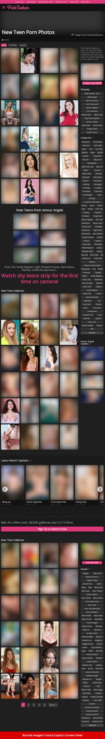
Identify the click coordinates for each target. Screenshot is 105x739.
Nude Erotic (98, 125)
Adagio (86, 573)
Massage (98, 244)
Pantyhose (85, 269)
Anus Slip (98, 145)
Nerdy (99, 251)
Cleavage (97, 184)
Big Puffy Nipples (92, 118)
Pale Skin (98, 258)
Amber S (99, 637)
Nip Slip (84, 255)
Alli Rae (99, 626)
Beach (85, 156)
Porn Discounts (92, 104)
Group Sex (86, 226)
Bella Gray (97, 682)
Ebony (84, 205)
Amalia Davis (92, 633)
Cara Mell (98, 700)
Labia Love (19, 2)
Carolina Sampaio (92, 707)
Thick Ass (97, 308)
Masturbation (87, 248)
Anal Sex (86, 145)
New (4, 45)
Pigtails (98, 272)
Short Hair (87, 286)
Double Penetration (92, 202)
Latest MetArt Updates (16, 460)
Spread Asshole (92, 297)
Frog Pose (97, 216)
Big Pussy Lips (88, 166)
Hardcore (86, 230)
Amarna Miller (87, 637)
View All (92, 333)
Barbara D (87, 679)
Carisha (92, 704)
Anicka (99, 644)
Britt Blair (87, 693)
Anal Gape (97, 142)
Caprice (86, 700)
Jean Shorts (97, 233)
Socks (98, 293)
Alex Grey (86, 591)
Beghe (99, 679)
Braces (86, 181)
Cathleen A (85, 718)
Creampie (86, 191)
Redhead (98, 279)
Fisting (86, 212)
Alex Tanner (97, 591)
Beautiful (97, 156)
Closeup (86, 188)
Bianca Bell (86, 690)
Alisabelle (98, 619)
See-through (87, 283)
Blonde (99, 173)
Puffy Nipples (96, 276)
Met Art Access (61, 2)
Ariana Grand (92, 654)
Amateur (85, 142)
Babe (92, 152)
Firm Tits (99, 209)
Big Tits (99, 166)
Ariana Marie (87, 658)
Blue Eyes (98, 177)
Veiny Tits (92, 322)
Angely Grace (87, 644)
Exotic (100, 205)
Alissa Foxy (87, 626)
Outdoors (86, 258)
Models (85, 569)
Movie (99, 248)
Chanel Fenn (97, 721)
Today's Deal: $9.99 (92, 83)
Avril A (90, 668)
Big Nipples (92, 163)
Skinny (98, 286)
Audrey (99, 665)
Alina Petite (86, 615)
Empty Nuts (86, 114)
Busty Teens (92, 132)
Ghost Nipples (87, 219)
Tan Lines (87, 304)
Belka (85, 682)
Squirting (87, 301)
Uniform (86, 318)
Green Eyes (97, 223)
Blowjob (85, 177)
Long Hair (86, 244)
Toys (100, 315)
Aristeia (99, 658)
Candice (85, 697)
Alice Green (86, 598)
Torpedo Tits (87, 315)
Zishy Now (74, 2)
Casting (86, 184)
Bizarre (98, 170)
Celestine (85, 721)
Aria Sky (99, 651)
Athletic (85, 152)
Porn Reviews (92, 111)
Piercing (86, 272)
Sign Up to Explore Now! (52, 529)
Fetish (90, 209)
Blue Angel (98, 690)
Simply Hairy (92, 129)
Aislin (99, 584)
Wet (92, 329)
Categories (87, 137)
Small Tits (87, 293)
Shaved (99, 283)
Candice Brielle (96, 697)
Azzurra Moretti (92, 672)
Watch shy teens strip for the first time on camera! (39, 278)
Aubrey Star (87, 665)
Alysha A (97, 630)
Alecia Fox (98, 587)
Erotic (92, 205)
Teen (85, 308)
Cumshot (98, 191)
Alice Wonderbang (92, 608)
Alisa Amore (87, 619)
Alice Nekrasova (92, 601)
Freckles (85, 216)
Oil (102, 255)
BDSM (100, 152)
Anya (84, 651)
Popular (23, 45)
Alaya (84, 587)
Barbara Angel (92, 675)
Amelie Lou (86, 640)
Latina (99, 237)
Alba (90, 587)
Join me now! (92, 562)
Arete (91, 651)
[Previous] (5, 489)
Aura (83, 668)
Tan (99, 301)
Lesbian (86, 241)
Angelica (98, 640)
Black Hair (87, 173)
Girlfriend (86, 223)
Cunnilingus (87, 195)
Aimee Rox (87, 584)
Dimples (92, 198)
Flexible (98, 212)
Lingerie (98, 241)
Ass (90, 149)
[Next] (100, 489)
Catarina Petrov (92, 714)
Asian (84, 149)
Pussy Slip (86, 279)
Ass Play (98, 149)
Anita (85, 647)
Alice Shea (92, 605)
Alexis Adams (92, 594)
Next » (53, 705)
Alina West (98, 615)
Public (84, 276)
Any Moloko (97, 647)
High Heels (97, 230)
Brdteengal (31, 2)
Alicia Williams (92, 612)
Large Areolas (88, 237)
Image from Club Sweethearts (87, 35)
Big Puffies (85, 2)
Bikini (86, 170)
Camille (99, 693)
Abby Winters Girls (45, 2)
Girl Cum (99, 219)
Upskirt (98, 318)
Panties (92, 262)
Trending (12, 45)
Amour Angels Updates (87, 342)
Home (5, 40)
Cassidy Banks (92, 711)
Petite (100, 269)
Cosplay (98, 188)
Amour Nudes (92, 122)
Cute (99, 195)
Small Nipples (92, 290)
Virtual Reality (87, 325)
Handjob (98, 226)
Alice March (98, 598)
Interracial (86, 233)
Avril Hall (99, 668)
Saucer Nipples (92, 107)
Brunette (97, 181)
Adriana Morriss (92, 577)
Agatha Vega (92, 580)
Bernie (86, 686)
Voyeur (99, 325)
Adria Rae (98, 573)
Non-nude (94, 255)
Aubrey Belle (92, 661)
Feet (83, 209)
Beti (98, 686)
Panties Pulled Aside (92, 265)
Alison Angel (92, 622)
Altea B (86, 630)
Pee (94, 269)
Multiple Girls (87, 251)
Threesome (92, 311)
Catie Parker (98, 718)
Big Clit (86, 159)
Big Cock (97, 159)
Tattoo (99, 304)
